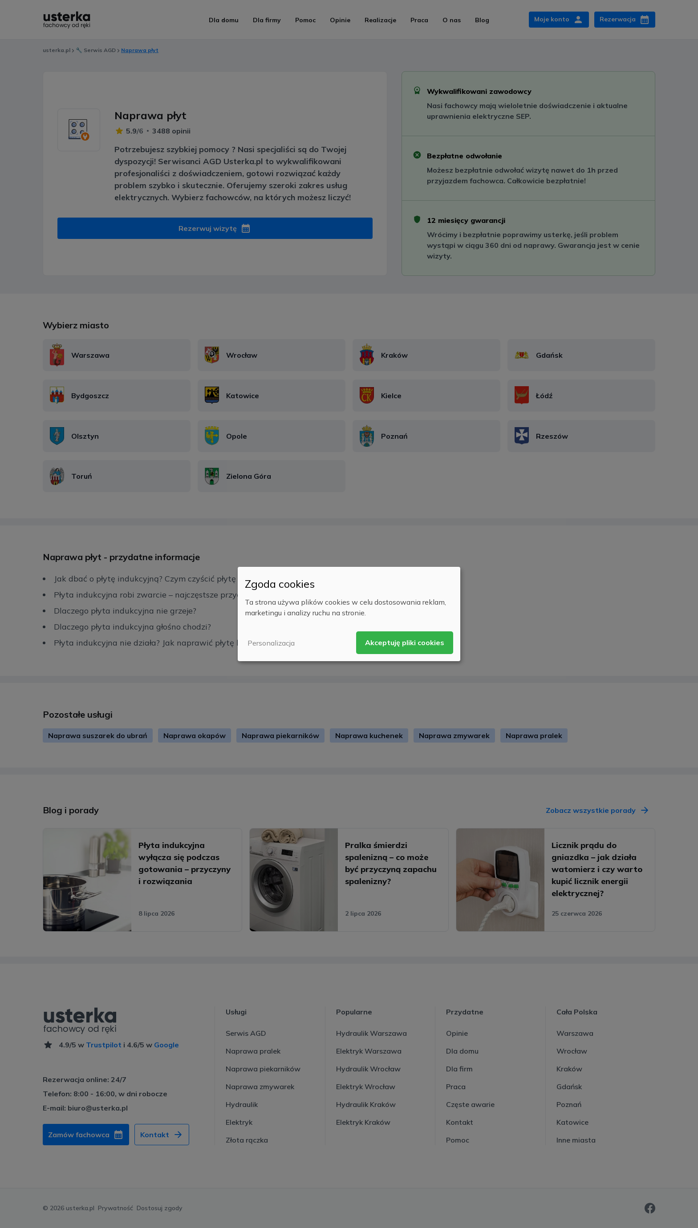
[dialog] (349, 614)
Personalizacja (271, 642)
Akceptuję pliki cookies (404, 642)
